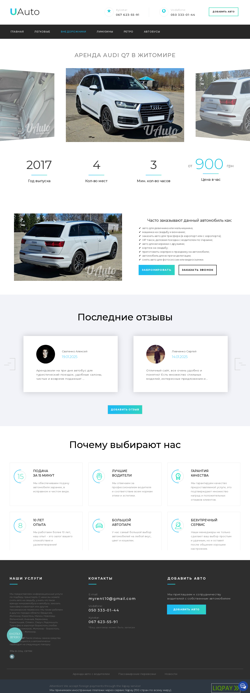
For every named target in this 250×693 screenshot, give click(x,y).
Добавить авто (224, 11)
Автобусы (152, 31)
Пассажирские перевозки (137, 674)
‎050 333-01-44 (183, 15)
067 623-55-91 (128, 15)
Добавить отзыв (125, 409)
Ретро (128, 31)
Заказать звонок (198, 269)
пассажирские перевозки (24, 609)
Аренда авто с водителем (91, 674)
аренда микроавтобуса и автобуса (29, 603)
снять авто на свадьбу (22, 600)
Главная (17, 31)
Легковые (42, 31)
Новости (171, 674)
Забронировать (156, 269)
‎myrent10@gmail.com (112, 599)
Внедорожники (73, 31)
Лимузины (105, 31)
